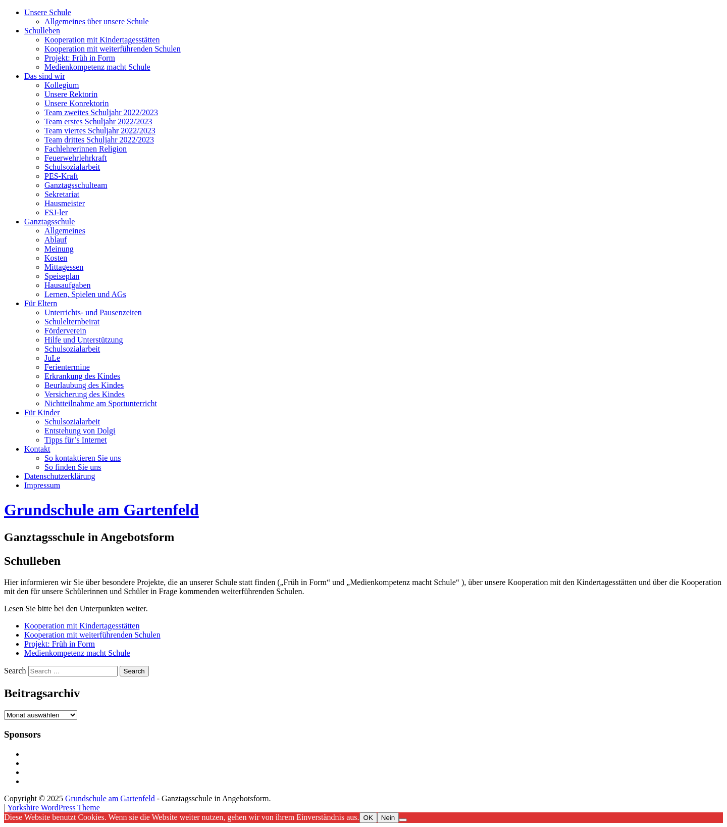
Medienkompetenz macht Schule (97, 67)
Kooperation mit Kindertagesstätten (102, 39)
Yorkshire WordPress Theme (54, 807)
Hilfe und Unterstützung (83, 339)
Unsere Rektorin (70, 94)
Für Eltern (40, 303)
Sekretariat (61, 194)
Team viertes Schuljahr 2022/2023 (99, 130)
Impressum (42, 485)
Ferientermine (67, 367)
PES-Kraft (61, 176)
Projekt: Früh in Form (79, 58)
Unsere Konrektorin (76, 103)
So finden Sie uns (72, 467)
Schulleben (42, 30)
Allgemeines (64, 230)
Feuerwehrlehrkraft (75, 158)
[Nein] (403, 819)
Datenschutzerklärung (59, 476)
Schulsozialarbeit (72, 167)
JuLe (52, 358)
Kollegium (61, 85)
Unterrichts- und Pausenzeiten (93, 312)
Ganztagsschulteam (75, 185)
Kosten (55, 258)
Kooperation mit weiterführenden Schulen (112, 48)
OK (368, 817)
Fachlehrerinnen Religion (85, 148)
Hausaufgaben (67, 285)
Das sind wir (44, 76)
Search (15, 670)
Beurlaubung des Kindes (84, 385)
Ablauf (55, 239)
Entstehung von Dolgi (79, 430)
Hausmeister (64, 203)
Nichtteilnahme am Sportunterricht (100, 403)
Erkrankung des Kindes (82, 376)
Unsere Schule (47, 12)
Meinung (59, 249)
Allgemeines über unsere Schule (96, 21)
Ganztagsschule (49, 221)
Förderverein (65, 330)
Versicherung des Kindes (84, 394)
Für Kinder (42, 412)
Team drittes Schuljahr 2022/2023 (99, 139)
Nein (388, 817)
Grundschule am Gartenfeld (101, 510)
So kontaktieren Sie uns (82, 458)
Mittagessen (63, 267)
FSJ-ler (56, 212)
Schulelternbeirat (71, 321)
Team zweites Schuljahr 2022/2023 (101, 112)
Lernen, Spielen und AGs (85, 294)
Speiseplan (61, 276)
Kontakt (37, 449)
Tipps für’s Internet (75, 439)
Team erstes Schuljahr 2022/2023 (98, 121)
